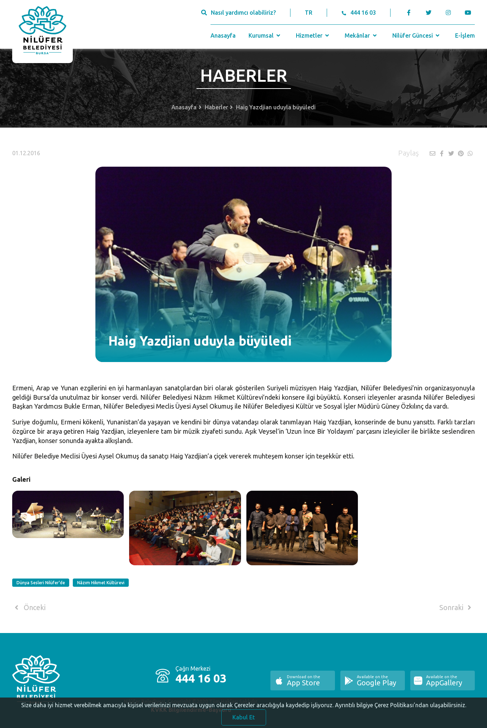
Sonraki (456, 608)
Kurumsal (265, 35)
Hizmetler (313, 35)
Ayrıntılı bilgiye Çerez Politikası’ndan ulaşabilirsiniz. (400, 708)
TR (308, 12)
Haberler (216, 107)
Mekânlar (361, 35)
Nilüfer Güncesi (416, 35)
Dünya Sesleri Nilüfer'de (40, 582)
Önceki (29, 608)
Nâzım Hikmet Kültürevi (100, 582)
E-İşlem (465, 35)
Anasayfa (223, 35)
